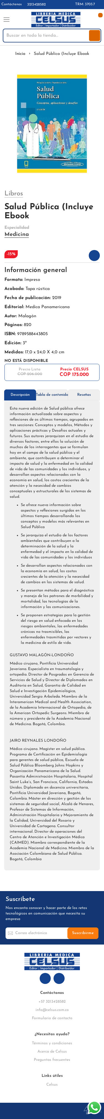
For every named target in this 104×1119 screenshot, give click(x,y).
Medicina (16, 234)
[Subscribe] (82, 933)
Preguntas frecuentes (52, 1060)
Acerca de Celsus (52, 1052)
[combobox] (46, 35)
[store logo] (56, 19)
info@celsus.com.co (52, 1010)
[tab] (20, 394)
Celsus (52, 1085)
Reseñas (84, 395)
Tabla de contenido (52, 395)
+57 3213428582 (52, 1002)
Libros (13, 193)
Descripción (20, 395)
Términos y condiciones (52, 1043)
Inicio (20, 54)
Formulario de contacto (52, 1018)
